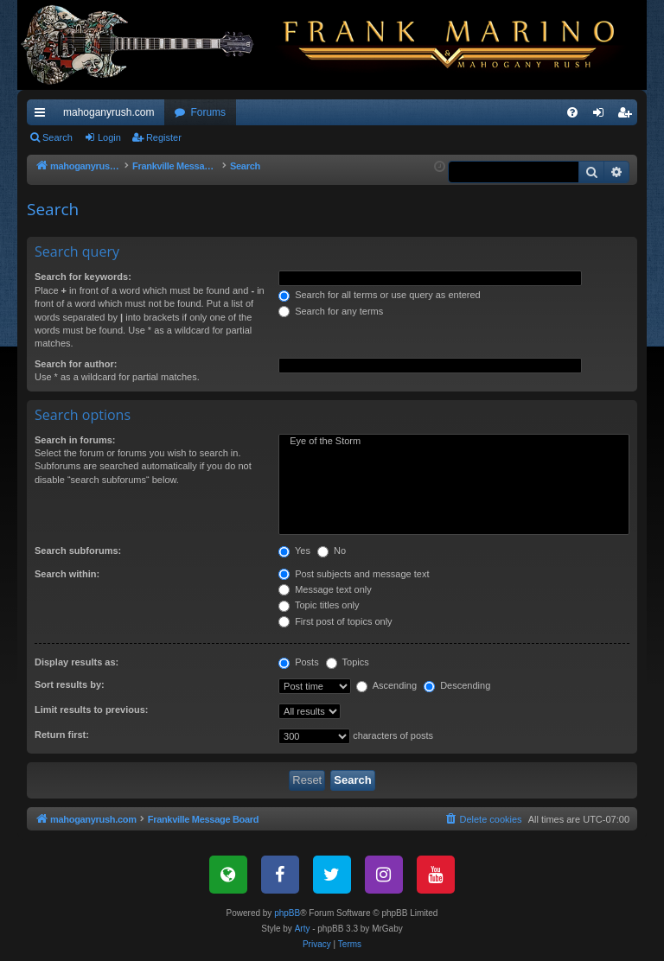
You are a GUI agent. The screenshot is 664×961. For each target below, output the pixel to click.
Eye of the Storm (454, 442)
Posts (298, 662)
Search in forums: (75, 440)
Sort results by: (70, 684)
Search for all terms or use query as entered (379, 295)
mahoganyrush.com (108, 112)
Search (57, 137)
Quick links (43, 115)
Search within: (67, 574)
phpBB (287, 913)
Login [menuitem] (602, 115)
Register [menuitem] (628, 115)
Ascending (386, 685)
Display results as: (76, 662)
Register (164, 137)
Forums (208, 112)
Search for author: (76, 364)
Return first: (62, 734)
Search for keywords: (83, 276)
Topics (347, 662)
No (331, 550)
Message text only (325, 589)
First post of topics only (335, 621)
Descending (457, 685)
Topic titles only (318, 605)
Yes (294, 550)
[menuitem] (572, 112)
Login (109, 137)
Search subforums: (78, 550)
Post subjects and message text (353, 574)
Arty (302, 928)
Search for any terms (330, 311)
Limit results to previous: (91, 709)
